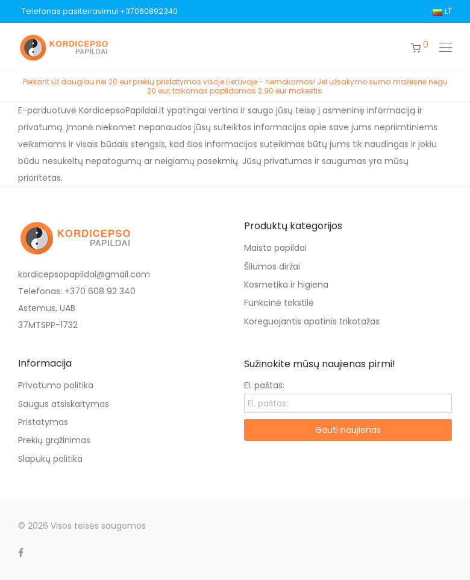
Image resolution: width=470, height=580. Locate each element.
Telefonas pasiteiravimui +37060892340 (100, 12)
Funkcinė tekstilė (279, 303)
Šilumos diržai (272, 266)
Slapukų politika (50, 459)
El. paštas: (264, 385)
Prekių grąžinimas (54, 440)
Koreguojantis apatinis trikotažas (312, 321)
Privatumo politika (55, 385)
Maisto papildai (275, 248)
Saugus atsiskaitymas (63, 404)
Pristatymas (43, 422)
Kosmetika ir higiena (286, 285)
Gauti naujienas (348, 430)
